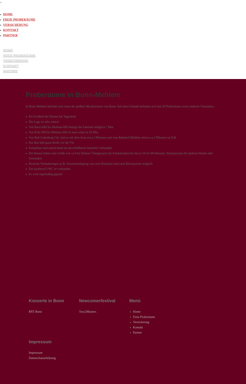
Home (8, 14)
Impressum (35, 352)
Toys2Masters (87, 311)
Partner (10, 35)
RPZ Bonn (35, 311)
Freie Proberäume (19, 19)
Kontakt (11, 30)
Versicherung (15, 25)
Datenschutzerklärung (42, 358)
